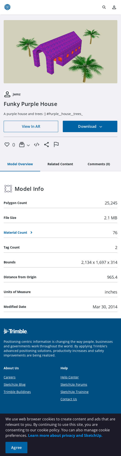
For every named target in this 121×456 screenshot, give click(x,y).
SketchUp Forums (73, 384)
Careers (10, 377)
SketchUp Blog (15, 384)
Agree (16, 447)
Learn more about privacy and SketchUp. (65, 435)
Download (90, 126)
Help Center (69, 377)
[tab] (20, 164)
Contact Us (68, 399)
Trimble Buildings (17, 392)
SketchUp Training (74, 392)
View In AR (31, 126)
